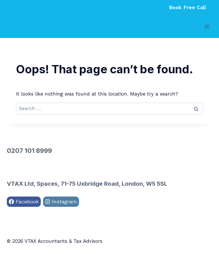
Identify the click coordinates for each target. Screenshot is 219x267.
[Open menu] (207, 26)
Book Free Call (187, 7)
